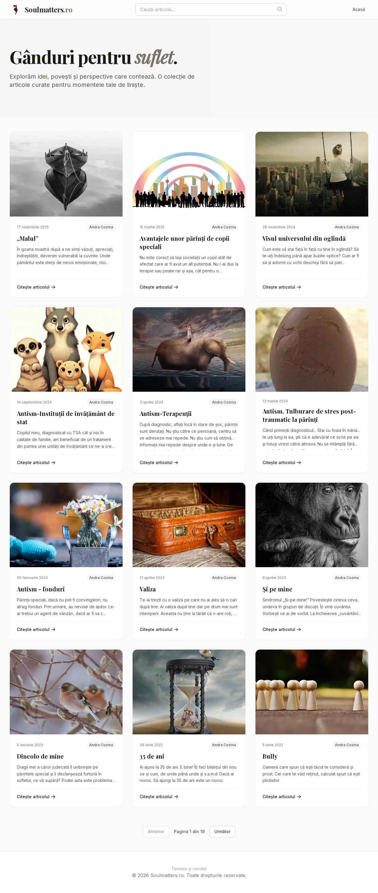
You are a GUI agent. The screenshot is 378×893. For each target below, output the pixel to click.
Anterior (156, 831)
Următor (222, 831)
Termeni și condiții (189, 868)
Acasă (359, 9)
